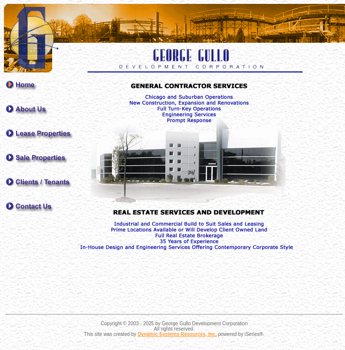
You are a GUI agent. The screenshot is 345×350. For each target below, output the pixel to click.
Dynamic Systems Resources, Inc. (176, 334)
